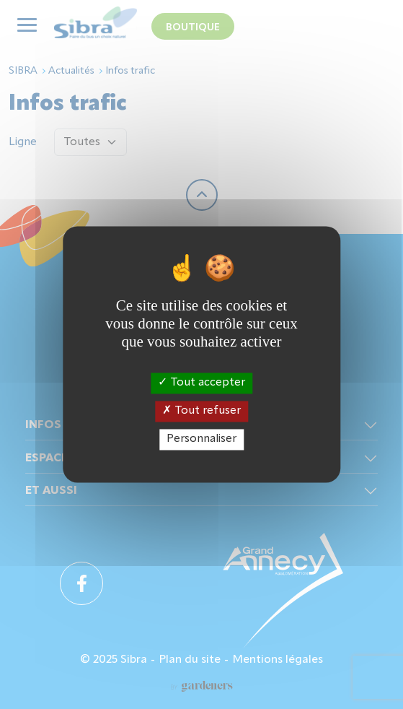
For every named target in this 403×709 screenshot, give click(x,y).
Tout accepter (201, 382)
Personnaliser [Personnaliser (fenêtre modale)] (201, 439)
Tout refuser (201, 411)
